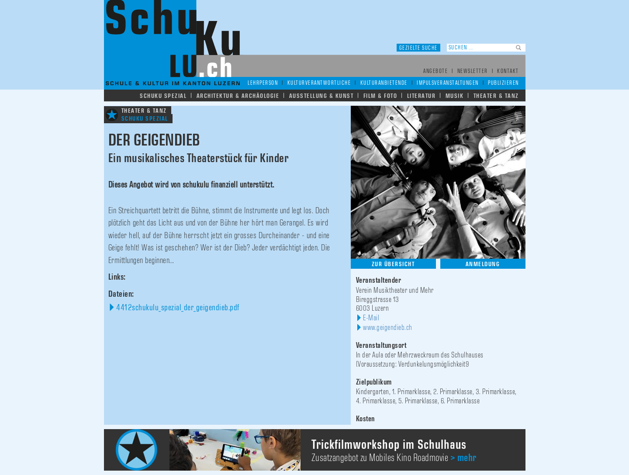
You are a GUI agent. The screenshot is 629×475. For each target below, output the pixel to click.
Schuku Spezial (163, 96)
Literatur (421, 96)
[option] (314, 450)
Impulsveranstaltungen (448, 83)
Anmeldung (483, 264)
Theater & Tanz (496, 96)
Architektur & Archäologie (238, 96)
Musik (455, 96)
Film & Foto (380, 96)
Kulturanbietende (384, 83)
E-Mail (371, 318)
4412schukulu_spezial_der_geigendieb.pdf (177, 307)
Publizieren (503, 83)
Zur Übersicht (393, 264)
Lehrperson (263, 83)
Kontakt (508, 71)
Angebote (435, 71)
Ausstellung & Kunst (321, 96)
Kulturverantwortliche (319, 83)
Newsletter (472, 71)
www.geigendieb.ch (387, 328)
